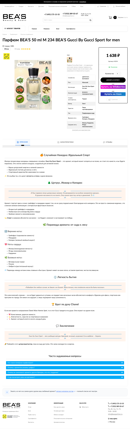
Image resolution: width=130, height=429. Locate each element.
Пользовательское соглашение (58, 6)
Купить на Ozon (113, 94)
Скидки (21, 6)
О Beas (74, 6)
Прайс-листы (32, 414)
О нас (29, 407)
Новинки (46, 29)
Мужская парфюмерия (27, 34)
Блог (57, 29)
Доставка (41, 6)
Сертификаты (70, 29)
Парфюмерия (13, 34)
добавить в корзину (113, 80)
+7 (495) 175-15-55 (52, 14)
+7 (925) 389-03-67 (70, 14)
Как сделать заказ (59, 407)
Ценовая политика (59, 422)
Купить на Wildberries (113, 87)
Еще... (82, 6)
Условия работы (9, 6)
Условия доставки (59, 411)
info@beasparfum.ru (68, 16)
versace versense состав (64, 391)
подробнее (82, 2)
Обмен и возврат (59, 414)
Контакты (31, 6)
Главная (34, 29)
